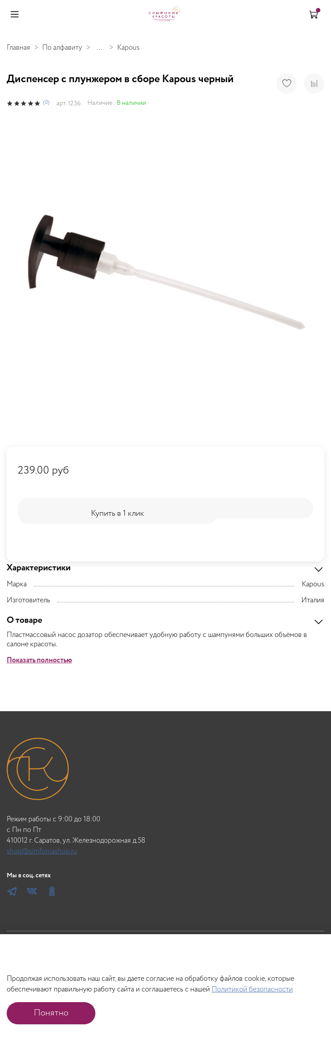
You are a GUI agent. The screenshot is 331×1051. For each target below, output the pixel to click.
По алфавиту (62, 48)
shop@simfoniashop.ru (42, 851)
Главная (18, 48)
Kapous (128, 48)
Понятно (51, 1013)
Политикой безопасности (252, 989)
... (99, 48)
